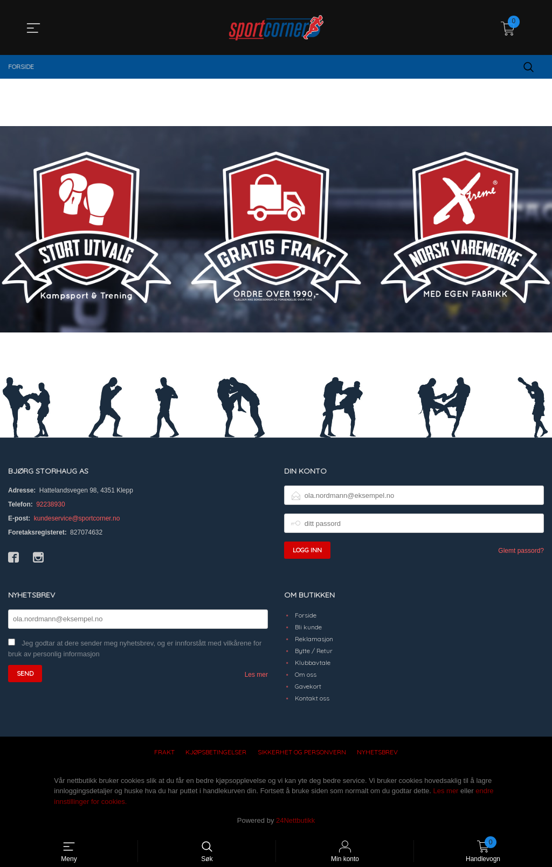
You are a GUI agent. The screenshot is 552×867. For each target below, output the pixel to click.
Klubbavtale (312, 662)
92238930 (50, 504)
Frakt (164, 752)
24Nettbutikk (295, 820)
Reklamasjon (314, 639)
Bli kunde (308, 627)
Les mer (256, 674)
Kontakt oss (312, 698)
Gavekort (308, 686)
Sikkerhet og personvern (302, 752)
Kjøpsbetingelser (215, 752)
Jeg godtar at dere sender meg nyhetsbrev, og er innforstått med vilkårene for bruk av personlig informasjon (134, 648)
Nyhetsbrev (377, 752)
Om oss (305, 674)
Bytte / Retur (314, 651)
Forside (305, 615)
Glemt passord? (521, 550)
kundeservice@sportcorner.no (77, 518)
